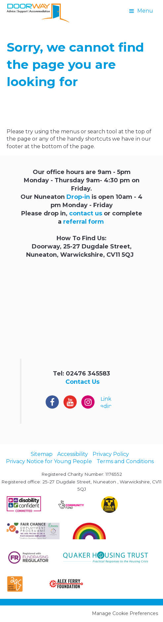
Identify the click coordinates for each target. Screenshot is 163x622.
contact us (85, 213)
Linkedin (106, 402)
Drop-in (78, 196)
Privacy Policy (111, 454)
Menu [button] (145, 11)
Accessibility (72, 454)
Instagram (88, 402)
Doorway (38, 13)
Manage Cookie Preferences (125, 613)
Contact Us (82, 381)
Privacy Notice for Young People (49, 461)
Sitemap (42, 454)
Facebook (52, 402)
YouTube (70, 402)
